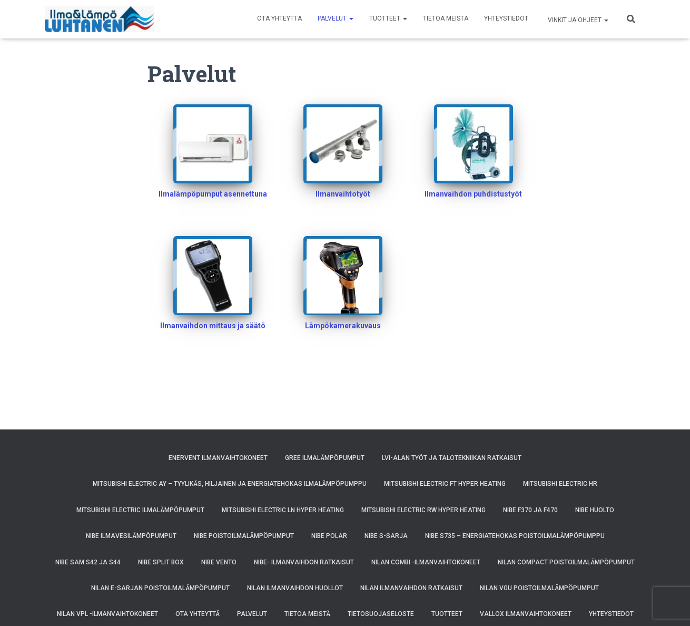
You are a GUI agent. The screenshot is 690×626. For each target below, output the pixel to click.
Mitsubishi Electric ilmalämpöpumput (140, 510)
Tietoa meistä (445, 18)
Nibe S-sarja (386, 536)
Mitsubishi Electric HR (560, 483)
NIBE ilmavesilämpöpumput (131, 536)
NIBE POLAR (329, 536)
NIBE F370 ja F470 (530, 510)
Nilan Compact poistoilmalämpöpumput (566, 562)
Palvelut (335, 18)
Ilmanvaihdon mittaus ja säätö (212, 325)
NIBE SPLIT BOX (161, 562)
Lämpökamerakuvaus (343, 325)
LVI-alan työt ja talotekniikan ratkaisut (451, 458)
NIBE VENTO (218, 562)
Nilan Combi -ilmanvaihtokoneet (425, 562)
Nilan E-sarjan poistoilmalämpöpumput (160, 588)
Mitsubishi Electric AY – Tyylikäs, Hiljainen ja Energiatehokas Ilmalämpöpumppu (230, 483)
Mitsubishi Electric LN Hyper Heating (283, 510)
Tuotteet (388, 18)
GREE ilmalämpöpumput (324, 458)
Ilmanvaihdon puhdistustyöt (473, 194)
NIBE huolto (594, 510)
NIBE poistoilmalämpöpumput (244, 536)
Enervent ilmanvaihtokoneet (218, 458)
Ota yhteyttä (279, 18)
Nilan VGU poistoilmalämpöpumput (539, 588)
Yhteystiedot (506, 18)
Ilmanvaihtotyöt (343, 194)
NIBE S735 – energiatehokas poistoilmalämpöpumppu (515, 536)
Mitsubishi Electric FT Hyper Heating (445, 483)
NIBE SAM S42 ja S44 (88, 562)
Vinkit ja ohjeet (577, 20)
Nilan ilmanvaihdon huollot (295, 588)
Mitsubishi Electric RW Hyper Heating (423, 510)
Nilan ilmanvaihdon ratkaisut (411, 588)
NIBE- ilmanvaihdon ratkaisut (304, 562)
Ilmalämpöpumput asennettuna (213, 194)
